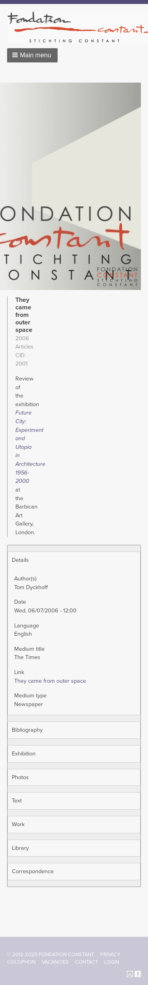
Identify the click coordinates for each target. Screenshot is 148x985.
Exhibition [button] (24, 753)
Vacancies (55, 962)
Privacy (110, 954)
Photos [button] (20, 777)
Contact (86, 962)
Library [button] (20, 848)
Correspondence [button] (33, 871)
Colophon (21, 962)
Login (111, 962)
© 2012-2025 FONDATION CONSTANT (50, 954)
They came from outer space (50, 681)
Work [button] (18, 824)
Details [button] (20, 560)
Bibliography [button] (27, 730)
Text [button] (17, 800)
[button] (32, 55)
